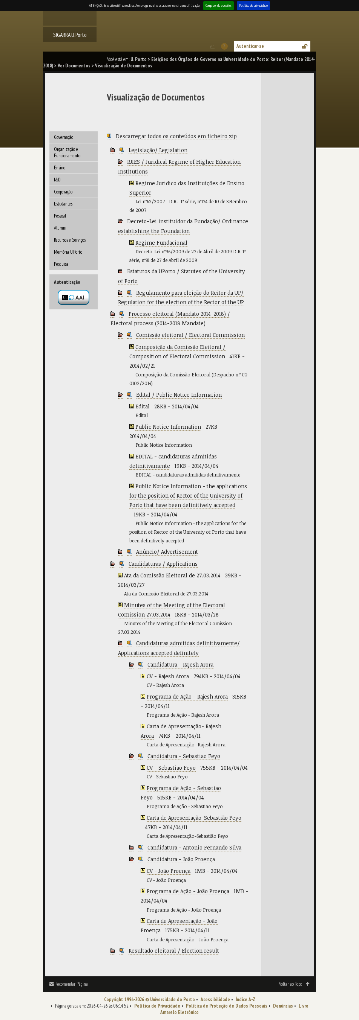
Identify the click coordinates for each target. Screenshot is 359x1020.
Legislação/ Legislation (158, 150)
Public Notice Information (168, 426)
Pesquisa (61, 264)
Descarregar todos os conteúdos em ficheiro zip (176, 136)
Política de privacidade (253, 5)
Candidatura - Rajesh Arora (180, 664)
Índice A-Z (245, 999)
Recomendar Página (71, 984)
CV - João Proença (168, 870)
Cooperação (63, 192)
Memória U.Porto (68, 252)
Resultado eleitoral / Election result (174, 950)
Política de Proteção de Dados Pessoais (226, 1006)
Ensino (59, 167)
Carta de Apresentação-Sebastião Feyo (194, 817)
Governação (63, 137)
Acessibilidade (215, 999)
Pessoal (60, 216)
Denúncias (283, 1006)
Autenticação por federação (73, 297)
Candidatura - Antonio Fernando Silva (194, 847)
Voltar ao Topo (290, 984)
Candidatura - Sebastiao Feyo (183, 756)
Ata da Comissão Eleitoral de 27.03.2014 (172, 575)
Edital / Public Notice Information (179, 394)
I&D (57, 180)
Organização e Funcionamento (67, 152)
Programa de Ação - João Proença (188, 891)
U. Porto (138, 59)
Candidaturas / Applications (163, 563)
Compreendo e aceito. (219, 5)
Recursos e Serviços (70, 240)
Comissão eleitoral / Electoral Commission (190, 334)
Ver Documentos (74, 65)
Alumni (60, 228)
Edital (142, 406)
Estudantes (63, 204)
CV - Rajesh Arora (168, 676)
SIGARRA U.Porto (70, 34)
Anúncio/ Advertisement (167, 551)
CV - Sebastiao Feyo (171, 767)
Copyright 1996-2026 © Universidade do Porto (149, 999)
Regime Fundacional (161, 242)
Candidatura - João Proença (181, 859)
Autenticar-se (250, 46)
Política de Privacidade (157, 1006)
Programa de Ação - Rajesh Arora (187, 696)
